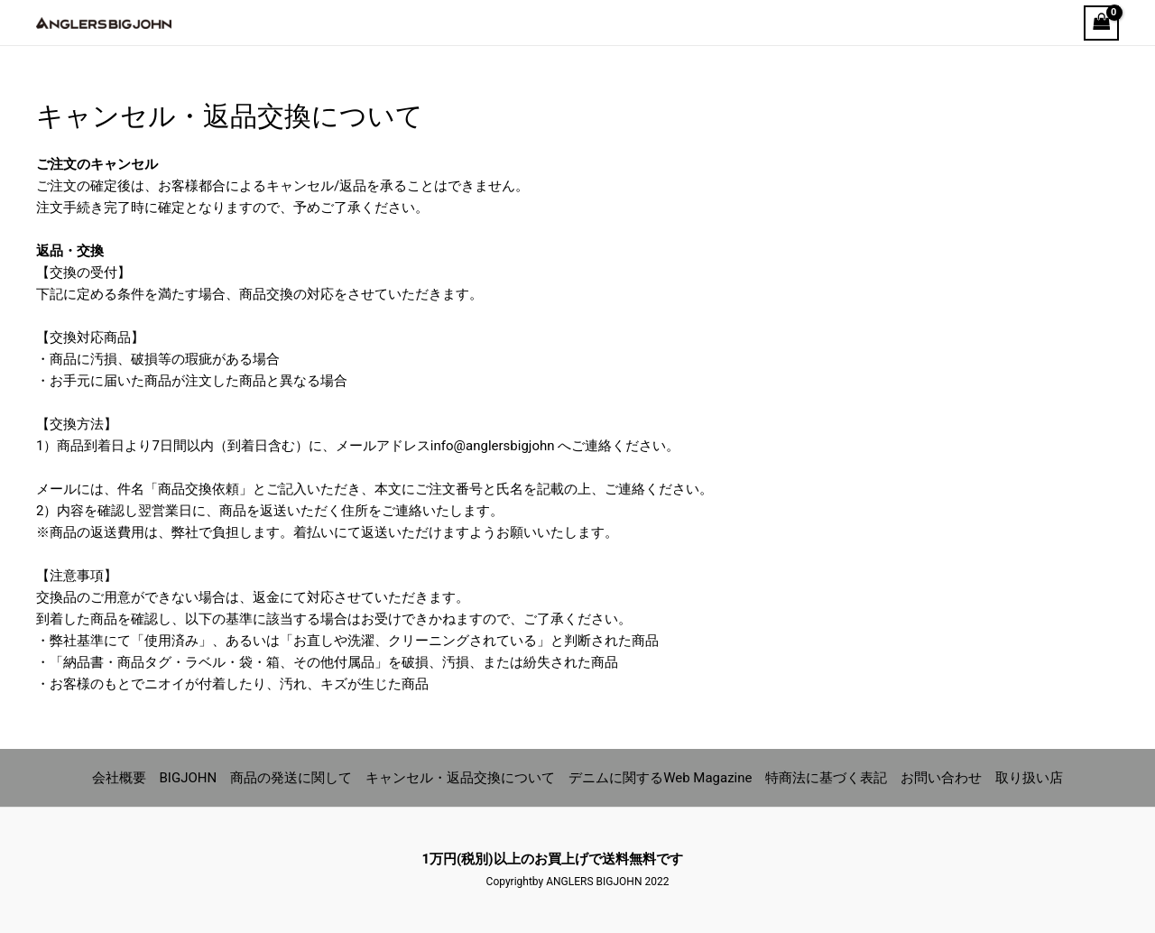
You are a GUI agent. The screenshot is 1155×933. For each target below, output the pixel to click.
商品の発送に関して (291, 778)
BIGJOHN (188, 778)
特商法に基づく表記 (826, 778)
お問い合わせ (941, 778)
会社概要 (119, 778)
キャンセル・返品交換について (460, 778)
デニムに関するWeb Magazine (660, 778)
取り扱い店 (1029, 778)
